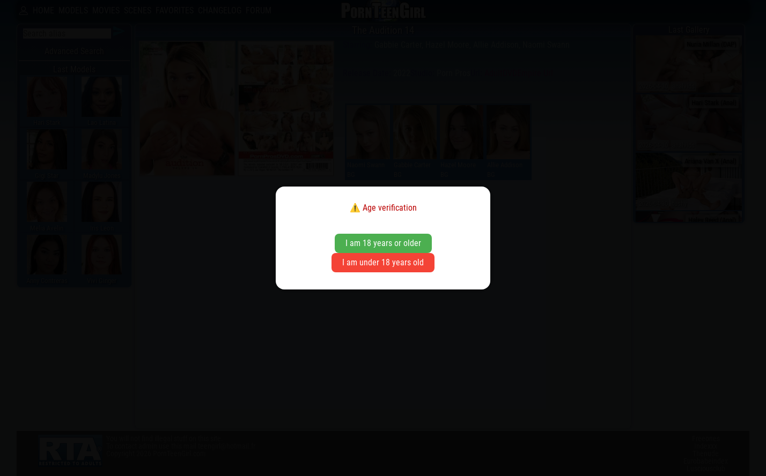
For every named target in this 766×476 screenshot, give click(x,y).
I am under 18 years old (383, 262)
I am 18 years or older (383, 243)
